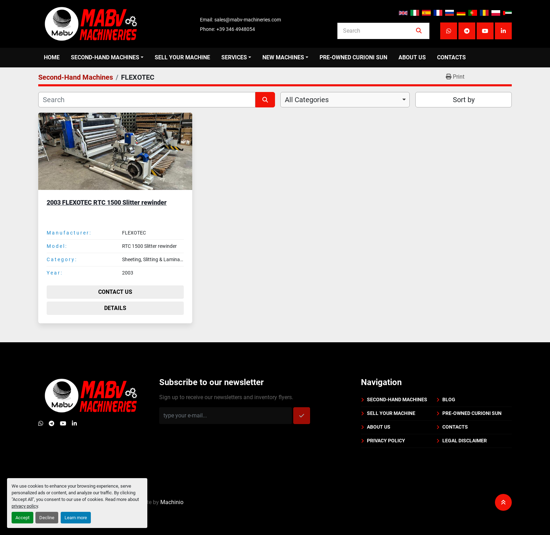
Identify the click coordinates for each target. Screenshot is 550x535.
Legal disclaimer (464, 440)
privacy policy (25, 506)
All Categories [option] (307, 99)
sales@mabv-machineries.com (247, 19)
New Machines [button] (283, 57)
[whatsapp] (448, 30)
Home (52, 57)
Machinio (171, 491)
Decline (46, 517)
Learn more (76, 517)
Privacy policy (386, 440)
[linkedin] (503, 30)
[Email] (225, 415)
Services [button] (234, 57)
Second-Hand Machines (105, 57)
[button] (107, 57)
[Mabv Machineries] (90, 395)
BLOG (448, 399)
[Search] (378, 31)
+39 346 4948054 (235, 29)
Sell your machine (182, 57)
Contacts (451, 57)
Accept (22, 517)
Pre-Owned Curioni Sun (353, 57)
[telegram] (466, 30)
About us (412, 57)
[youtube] (485, 30)
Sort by (464, 99)
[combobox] (345, 99)
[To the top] (503, 491)
